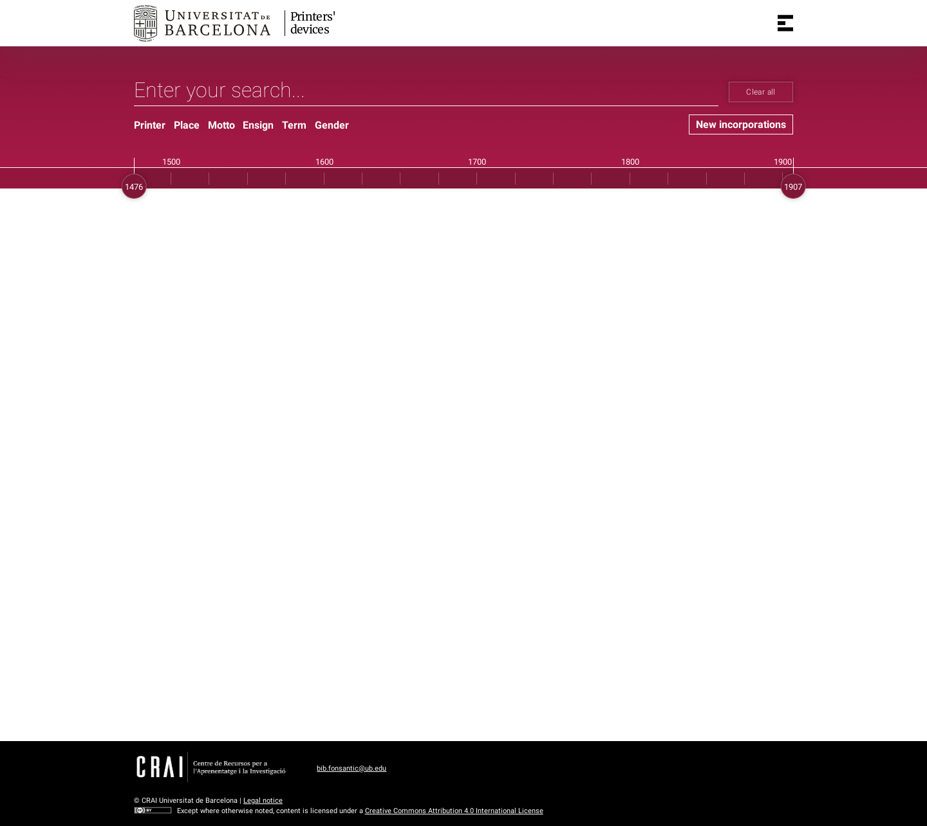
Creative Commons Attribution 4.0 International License (454, 811)
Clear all (760, 91)
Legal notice (263, 800)
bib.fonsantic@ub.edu (351, 768)
